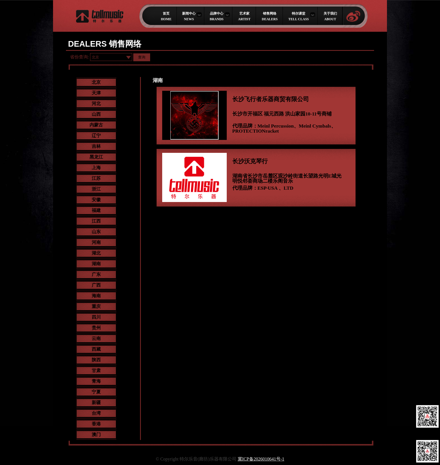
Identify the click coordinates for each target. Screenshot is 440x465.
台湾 (96, 413)
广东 (96, 274)
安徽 (96, 199)
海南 (96, 295)
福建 (96, 210)
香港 (96, 423)
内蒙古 (96, 125)
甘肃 (96, 370)
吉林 (96, 146)
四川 (96, 317)
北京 (96, 82)
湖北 (96, 253)
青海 (96, 381)
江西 (96, 221)
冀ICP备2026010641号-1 (261, 459)
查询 (141, 57)
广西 (96, 285)
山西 (96, 114)
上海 (96, 167)
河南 (96, 242)
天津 (96, 92)
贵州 (96, 327)
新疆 (96, 402)
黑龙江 (96, 157)
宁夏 (96, 391)
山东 (96, 231)
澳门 (96, 434)
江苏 (96, 178)
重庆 (96, 306)
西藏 (96, 349)
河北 (96, 103)
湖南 (96, 263)
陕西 (96, 359)
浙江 (96, 189)
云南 (96, 338)
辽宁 (96, 135)
